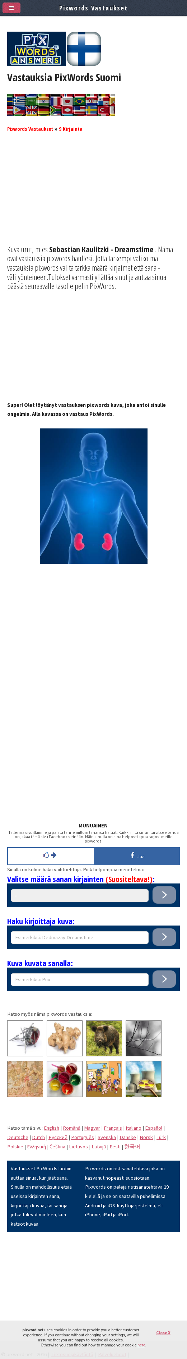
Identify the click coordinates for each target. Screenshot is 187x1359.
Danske (128, 1137)
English (51, 1128)
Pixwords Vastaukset (30, 128)
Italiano (133, 1128)
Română (71, 1128)
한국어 (132, 1146)
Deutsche (17, 1137)
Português (82, 1137)
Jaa (136, 855)
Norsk (146, 1137)
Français (113, 1128)
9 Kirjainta (71, 128)
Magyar (92, 1128)
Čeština (57, 1146)
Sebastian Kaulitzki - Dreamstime (101, 249)
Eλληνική (36, 1146)
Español (153, 1128)
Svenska (107, 1137)
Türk (161, 1137)
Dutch (38, 1137)
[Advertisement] (93, 194)
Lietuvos (78, 1146)
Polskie (15, 1146)
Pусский (57, 1137)
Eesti (115, 1146)
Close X (163, 1332)
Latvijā (99, 1146)
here (141, 1345)
